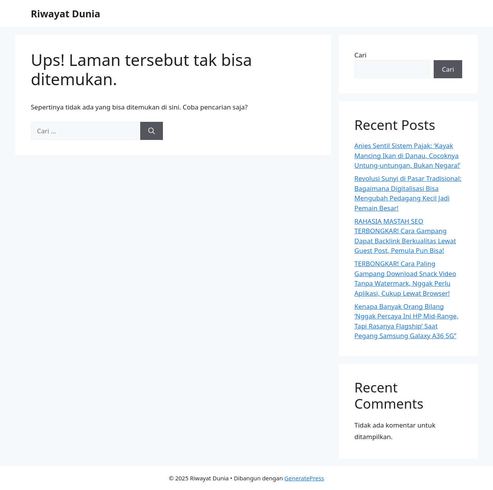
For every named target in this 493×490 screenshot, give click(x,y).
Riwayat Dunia (65, 13)
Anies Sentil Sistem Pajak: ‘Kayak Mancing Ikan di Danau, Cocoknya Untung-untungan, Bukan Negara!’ (407, 155)
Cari (360, 55)
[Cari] (151, 131)
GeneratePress (304, 478)
